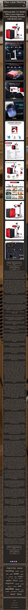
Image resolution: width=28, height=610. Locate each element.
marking (10, 570)
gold (11, 574)
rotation (22, 583)
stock (8, 595)
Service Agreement (14, 607)
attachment (14, 591)
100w (9, 578)
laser (13, 594)
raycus (19, 568)
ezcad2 (20, 578)
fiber (19, 594)
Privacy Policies (14, 605)
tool (15, 577)
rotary (20, 576)
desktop (15, 586)
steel (11, 577)
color (16, 578)
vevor (12, 578)
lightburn (9, 586)
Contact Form (14, 602)
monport (21, 591)
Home (14, 600)
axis (19, 586)
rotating (22, 589)
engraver (9, 583)
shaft (17, 571)
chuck (21, 571)
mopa (17, 589)
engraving (11, 568)
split (7, 574)
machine (9, 588)
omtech (17, 583)
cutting (21, 574)
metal (16, 574)
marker (8, 581)
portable (21, 581)
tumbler (7, 591)
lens (6, 577)
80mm (15, 580)
